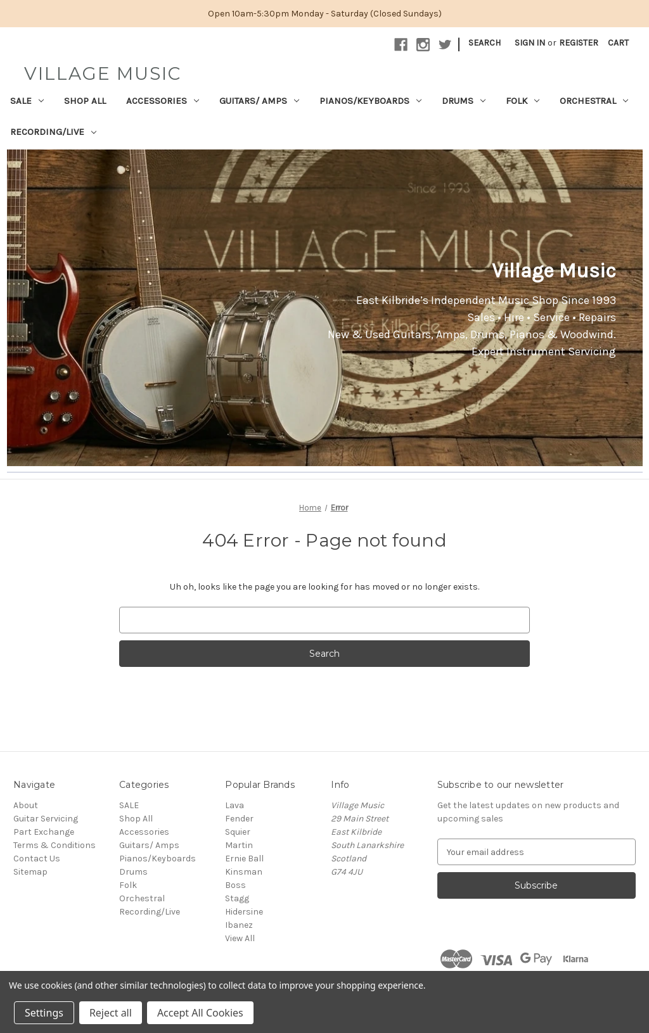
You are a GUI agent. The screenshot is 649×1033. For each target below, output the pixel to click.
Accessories (162, 100)
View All (240, 938)
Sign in (530, 42)
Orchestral (594, 100)
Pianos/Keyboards (370, 100)
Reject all (110, 1013)
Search (484, 42)
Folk (522, 100)
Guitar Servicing (45, 818)
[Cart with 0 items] (618, 42)
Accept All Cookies (200, 1013)
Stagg (237, 898)
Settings (44, 1013)
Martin (239, 845)
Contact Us (36, 858)
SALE (27, 100)
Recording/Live (53, 131)
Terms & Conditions (54, 845)
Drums (463, 100)
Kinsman (243, 871)
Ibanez (239, 925)
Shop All (85, 100)
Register (578, 42)
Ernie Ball (244, 858)
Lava (234, 805)
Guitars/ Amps (259, 100)
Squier (237, 832)
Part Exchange (43, 832)
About (25, 805)
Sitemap (30, 871)
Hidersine (244, 911)
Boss (235, 885)
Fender (239, 818)
